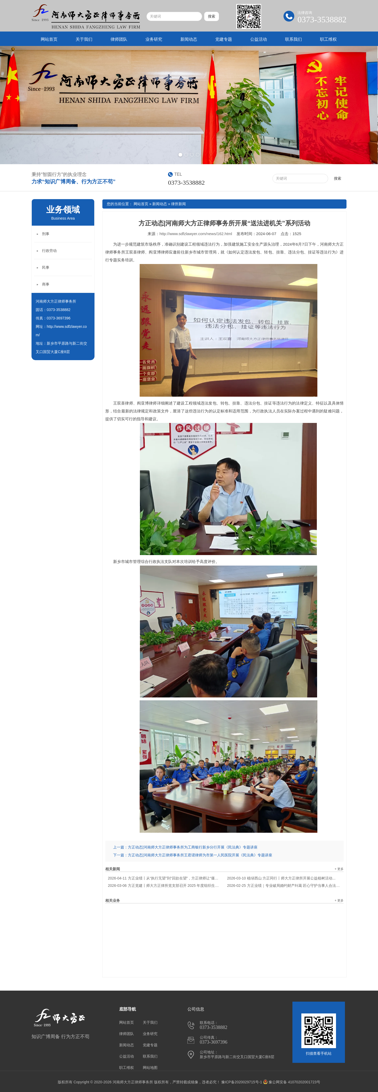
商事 (45, 284)
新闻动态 (188, 39)
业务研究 (153, 39)
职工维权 (328, 39)
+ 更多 (339, 869)
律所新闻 (178, 204)
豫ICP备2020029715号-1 (241, 1082)
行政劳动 (49, 251)
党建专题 (223, 39)
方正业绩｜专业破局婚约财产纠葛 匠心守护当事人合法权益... (284, 885)
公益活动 (258, 39)
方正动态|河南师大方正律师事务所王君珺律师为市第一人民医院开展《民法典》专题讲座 (200, 855)
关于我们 (84, 39)
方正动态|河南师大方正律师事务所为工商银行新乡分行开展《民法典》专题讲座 (193, 847)
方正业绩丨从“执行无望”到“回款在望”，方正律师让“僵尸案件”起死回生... (165, 878)
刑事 (45, 234)
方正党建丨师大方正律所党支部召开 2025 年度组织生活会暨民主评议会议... (165, 885)
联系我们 (293, 39)
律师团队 (119, 39)
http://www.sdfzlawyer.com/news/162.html (195, 233)
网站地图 (150, 1067)
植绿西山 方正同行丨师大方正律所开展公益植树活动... (281, 878)
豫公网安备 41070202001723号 (291, 1082)
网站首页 (49, 39)
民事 (45, 267)
